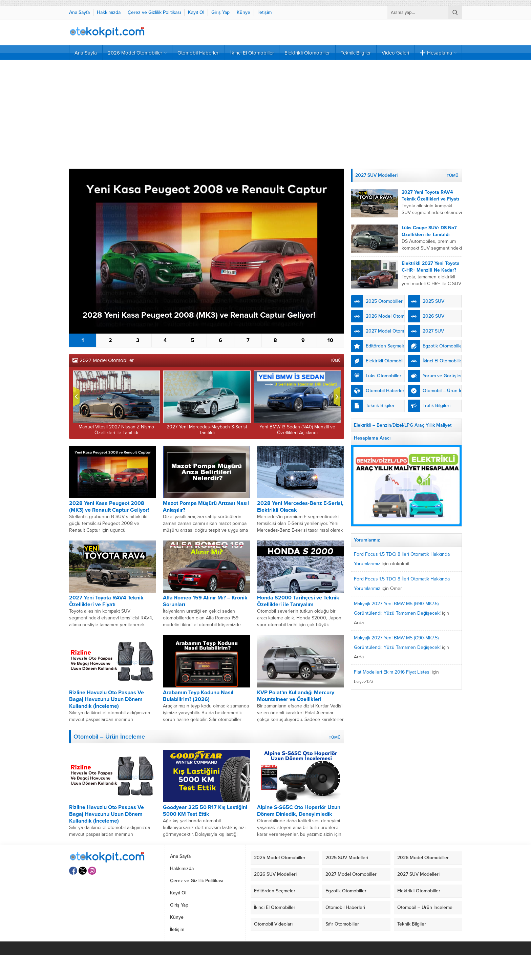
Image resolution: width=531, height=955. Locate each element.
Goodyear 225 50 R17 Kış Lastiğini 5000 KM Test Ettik (205, 811)
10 (330, 340)
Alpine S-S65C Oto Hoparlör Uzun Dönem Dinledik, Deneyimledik (298, 811)
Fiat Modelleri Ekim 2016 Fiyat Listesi (392, 672)
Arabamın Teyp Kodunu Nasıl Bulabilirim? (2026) (198, 696)
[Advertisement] (265, 114)
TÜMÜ (335, 360)
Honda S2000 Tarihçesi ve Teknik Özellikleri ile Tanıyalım (298, 601)
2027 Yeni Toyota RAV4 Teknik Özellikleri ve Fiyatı (106, 601)
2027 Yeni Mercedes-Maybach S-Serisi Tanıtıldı (207, 430)
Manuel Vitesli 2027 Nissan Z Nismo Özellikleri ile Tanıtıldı (116, 430)
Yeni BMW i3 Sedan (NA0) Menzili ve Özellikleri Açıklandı (297, 430)
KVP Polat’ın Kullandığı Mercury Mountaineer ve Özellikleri (295, 696)
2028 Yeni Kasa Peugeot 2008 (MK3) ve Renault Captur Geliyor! (199, 315)
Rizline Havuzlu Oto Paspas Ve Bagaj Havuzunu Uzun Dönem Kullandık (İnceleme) (106, 699)
